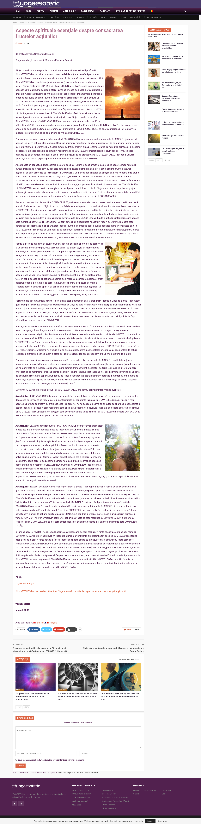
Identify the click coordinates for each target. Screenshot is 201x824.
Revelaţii (93, 17)
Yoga (28, 11)
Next (26, 707)
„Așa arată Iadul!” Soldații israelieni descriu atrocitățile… (172, 45)
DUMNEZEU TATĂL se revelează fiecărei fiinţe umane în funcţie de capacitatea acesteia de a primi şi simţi (70, 591)
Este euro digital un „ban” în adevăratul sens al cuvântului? (173, 151)
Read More (162, 821)
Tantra (40, 11)
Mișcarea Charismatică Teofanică (115, 797)
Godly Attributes (83, 797)
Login (123, 17)
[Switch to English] (38, 623)
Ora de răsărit (136, 17)
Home (18, 11)
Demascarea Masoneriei (36, 17)
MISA (103, 17)
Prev (18, 707)
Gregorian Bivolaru (109, 794)
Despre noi (67, 17)
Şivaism (54, 11)
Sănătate (105, 11)
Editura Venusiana (109, 808)
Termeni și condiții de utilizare (144, 790)
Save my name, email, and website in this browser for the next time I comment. (51, 760)
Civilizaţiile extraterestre (130, 11)
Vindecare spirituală (80, 801)
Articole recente (154, 17)
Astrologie (69, 11)
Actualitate (17, 17)
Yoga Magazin (107, 790)
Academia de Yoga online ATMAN (115, 801)
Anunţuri (55, 17)
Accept (150, 821)
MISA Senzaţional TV (80, 790)
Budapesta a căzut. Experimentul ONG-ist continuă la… (171, 98)
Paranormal (87, 11)
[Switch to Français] (51, 623)
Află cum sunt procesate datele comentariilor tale (78, 772)
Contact (113, 17)
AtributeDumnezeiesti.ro (82, 794)
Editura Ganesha (108, 805)
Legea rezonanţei (24, 583)
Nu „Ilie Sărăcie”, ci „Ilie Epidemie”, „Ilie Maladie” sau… (172, 85)
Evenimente (80, 17)
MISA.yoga (76, 805)
